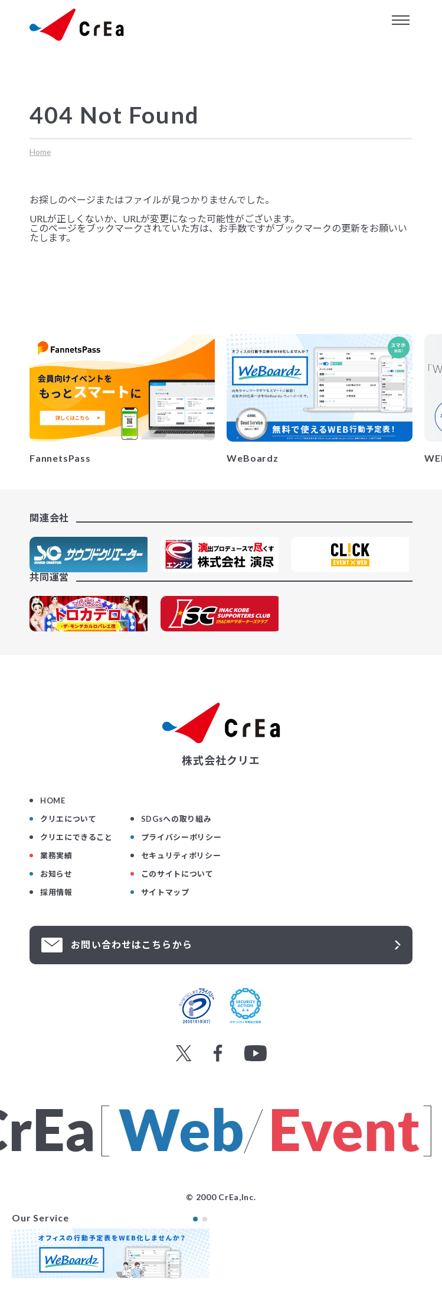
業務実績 (56, 855)
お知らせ (56, 874)
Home (40, 152)
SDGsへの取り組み (176, 819)
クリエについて (68, 819)
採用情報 (56, 892)
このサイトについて (177, 874)
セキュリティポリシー (181, 855)
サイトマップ (165, 892)
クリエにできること (76, 837)
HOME (53, 800)
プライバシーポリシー (181, 837)
